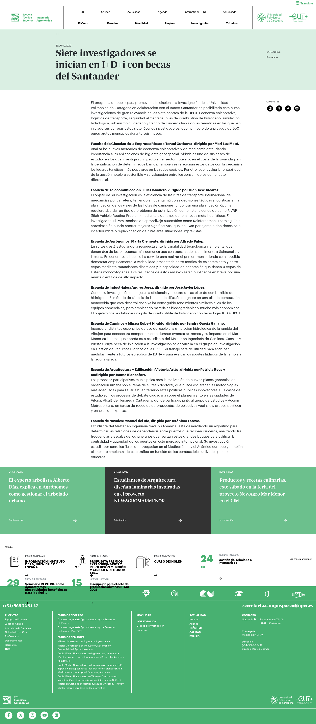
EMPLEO (194, 636)
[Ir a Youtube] (44, 715)
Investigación (200, 23)
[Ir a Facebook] (9, 715)
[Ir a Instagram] (32, 715)
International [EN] (195, 11)
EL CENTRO (11, 615)
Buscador (230, 11)
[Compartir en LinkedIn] (270, 108)
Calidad (105, 11)
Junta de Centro (14, 623)
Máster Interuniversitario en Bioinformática (81, 687)
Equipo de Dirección (16, 619)
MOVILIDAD (144, 615)
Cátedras (142, 629)
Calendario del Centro (17, 632)
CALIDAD (195, 632)
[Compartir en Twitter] (279, 108)
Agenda (162, 11)
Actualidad (133, 11)
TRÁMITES (195, 627)
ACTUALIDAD (197, 615)
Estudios (112, 23)
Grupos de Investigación (150, 625)
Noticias (194, 619)
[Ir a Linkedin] (56, 715)
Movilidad (141, 23)
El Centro (84, 23)
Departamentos (13, 640)
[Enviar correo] (297, 108)
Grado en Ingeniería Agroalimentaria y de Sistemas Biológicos (86, 621)
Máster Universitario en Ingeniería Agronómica (84, 641)
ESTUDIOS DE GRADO (70, 615)
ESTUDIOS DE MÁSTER (71, 637)
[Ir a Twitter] (20, 715)
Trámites (232, 23)
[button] (238, 3)
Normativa (11, 644)
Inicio (59, 33)
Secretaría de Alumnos (18, 627)
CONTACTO (249, 615)
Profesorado (12, 636)
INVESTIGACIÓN (146, 621)
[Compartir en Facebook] (288, 108)
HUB (81, 11)
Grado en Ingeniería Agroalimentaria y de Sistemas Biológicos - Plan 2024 (86, 629)
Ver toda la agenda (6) (301, 559)
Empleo (170, 23)
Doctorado (272, 57)
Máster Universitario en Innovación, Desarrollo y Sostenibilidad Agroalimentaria (84, 647)
